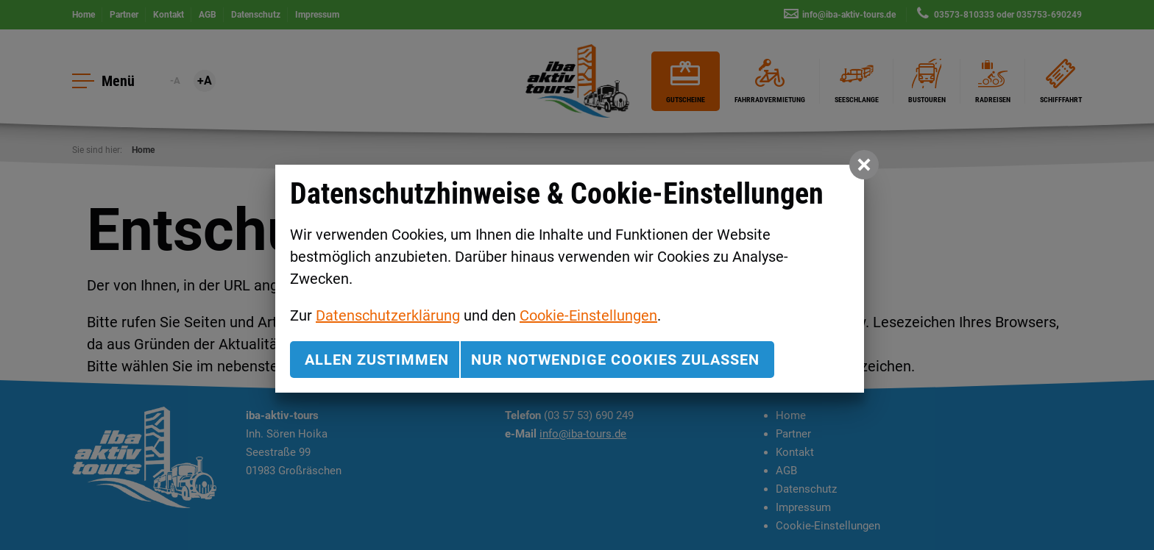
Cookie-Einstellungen (588, 315)
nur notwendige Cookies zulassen (615, 359)
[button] (864, 164)
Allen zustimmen (377, 359)
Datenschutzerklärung (388, 315)
